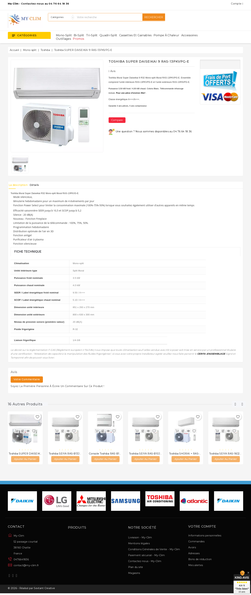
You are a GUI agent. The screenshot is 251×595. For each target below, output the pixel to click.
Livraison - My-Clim (140, 538)
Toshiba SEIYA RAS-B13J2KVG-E (69, 454)
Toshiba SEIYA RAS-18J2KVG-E (228, 454)
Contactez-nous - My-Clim (144, 562)
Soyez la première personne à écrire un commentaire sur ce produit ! (57, 386)
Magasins (134, 573)
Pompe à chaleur (166, 35)
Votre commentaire (27, 379)
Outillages (63, 38)
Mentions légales (139, 544)
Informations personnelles (204, 536)
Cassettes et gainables (135, 35)
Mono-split (64, 35)
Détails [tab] (40, 185)
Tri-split (92, 35)
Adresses (194, 554)
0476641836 (21, 560)
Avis (112, 71)
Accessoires (189, 35)
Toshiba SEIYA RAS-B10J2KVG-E (149, 454)
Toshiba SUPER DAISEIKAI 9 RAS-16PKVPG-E (38, 454)
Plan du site (135, 568)
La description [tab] (20, 185)
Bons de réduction (200, 560)
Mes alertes (195, 566)
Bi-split (79, 35)
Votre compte (202, 527)
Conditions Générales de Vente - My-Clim (154, 550)
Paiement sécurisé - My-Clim (146, 556)
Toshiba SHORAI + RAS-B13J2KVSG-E (192, 454)
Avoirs (192, 548)
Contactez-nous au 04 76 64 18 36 (45, 3)
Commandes (196, 542)
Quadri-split (108, 35)
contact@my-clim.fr (26, 566)
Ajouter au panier (25, 459)
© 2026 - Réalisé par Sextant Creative (31, 590)
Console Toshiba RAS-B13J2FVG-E (110, 454)
